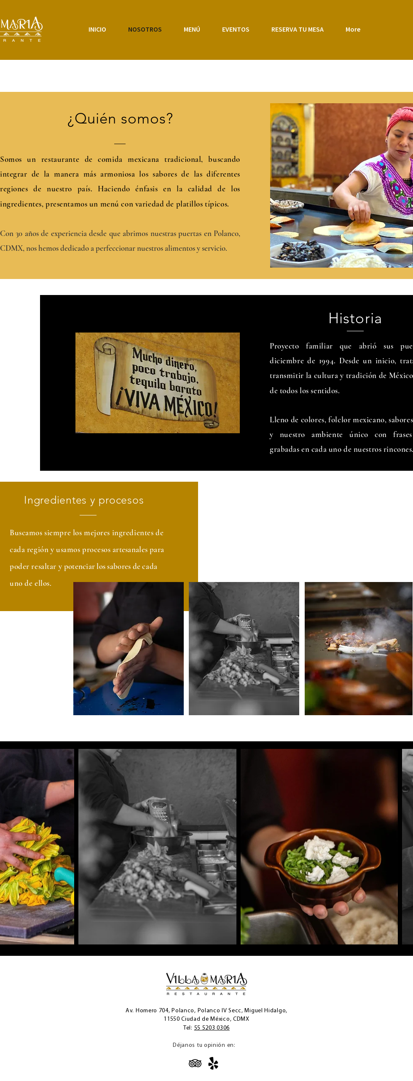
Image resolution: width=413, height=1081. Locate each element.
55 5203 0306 (212, 1028)
